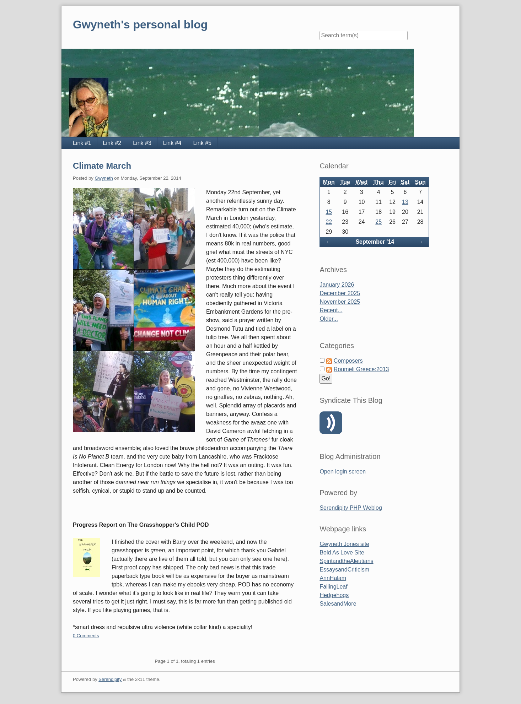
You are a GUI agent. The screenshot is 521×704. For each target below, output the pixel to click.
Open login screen (342, 472)
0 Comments (86, 635)
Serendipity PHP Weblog (350, 508)
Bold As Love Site (341, 552)
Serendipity (110, 679)
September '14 (374, 242)
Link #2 (112, 143)
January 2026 (336, 285)
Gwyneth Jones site (344, 544)
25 (378, 222)
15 (329, 212)
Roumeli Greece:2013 (361, 369)
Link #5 (202, 143)
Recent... (330, 310)
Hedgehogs (334, 595)
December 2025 (339, 293)
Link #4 (172, 143)
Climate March (102, 165)
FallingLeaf (333, 587)
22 (329, 222)
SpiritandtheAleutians (346, 561)
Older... (328, 319)
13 (405, 202)
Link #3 (142, 143)
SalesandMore (337, 604)
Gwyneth (104, 178)
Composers (348, 361)
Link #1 (82, 143)
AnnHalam (332, 578)
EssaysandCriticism (344, 570)
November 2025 (339, 302)
